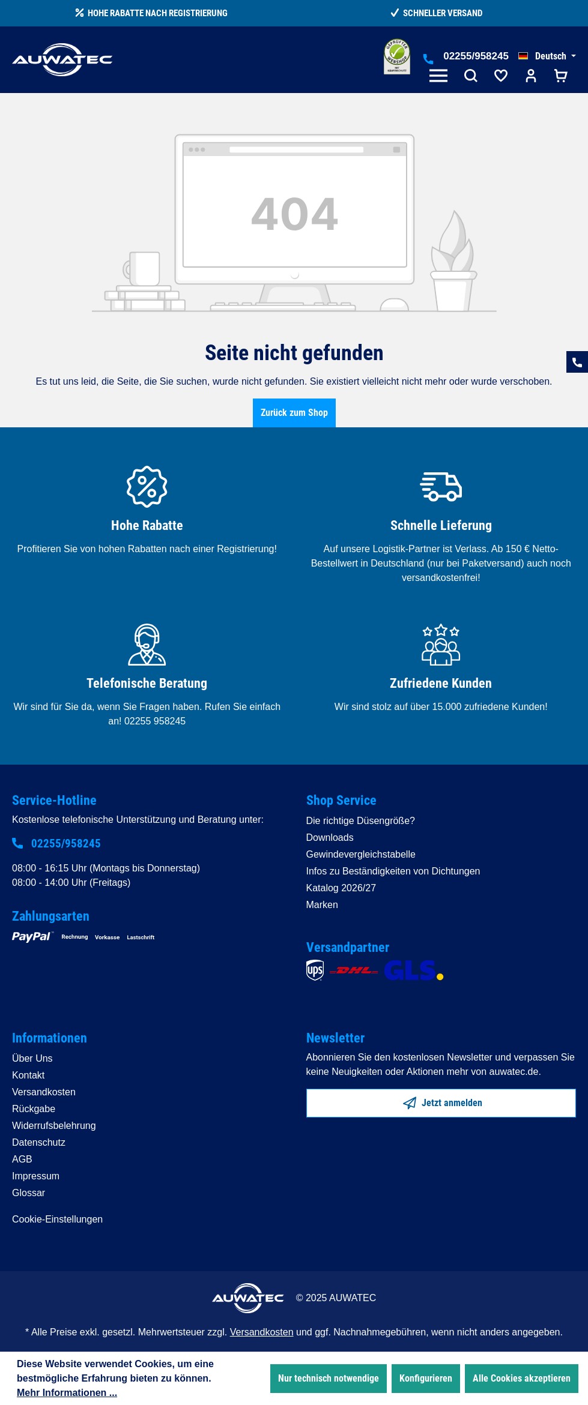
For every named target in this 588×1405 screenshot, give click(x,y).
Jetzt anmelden (442, 1101)
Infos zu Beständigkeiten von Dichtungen (393, 871)
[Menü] (441, 77)
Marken (322, 905)
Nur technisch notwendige (328, 1378)
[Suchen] (471, 77)
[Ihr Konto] (531, 77)
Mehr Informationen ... (67, 1393)
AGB (22, 1159)
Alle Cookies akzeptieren (522, 1378)
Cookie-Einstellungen (57, 1219)
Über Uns (32, 1058)
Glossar (28, 1193)
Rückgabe (33, 1109)
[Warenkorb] (561, 77)
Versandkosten (44, 1092)
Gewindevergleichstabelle (361, 854)
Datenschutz (38, 1142)
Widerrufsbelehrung (54, 1126)
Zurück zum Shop (294, 412)
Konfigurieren (425, 1378)
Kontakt (28, 1075)
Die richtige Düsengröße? (360, 821)
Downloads (330, 837)
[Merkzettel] (501, 77)
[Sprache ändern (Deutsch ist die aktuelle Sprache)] (547, 56)
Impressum (35, 1176)
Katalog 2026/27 (341, 888)
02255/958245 (476, 56)
